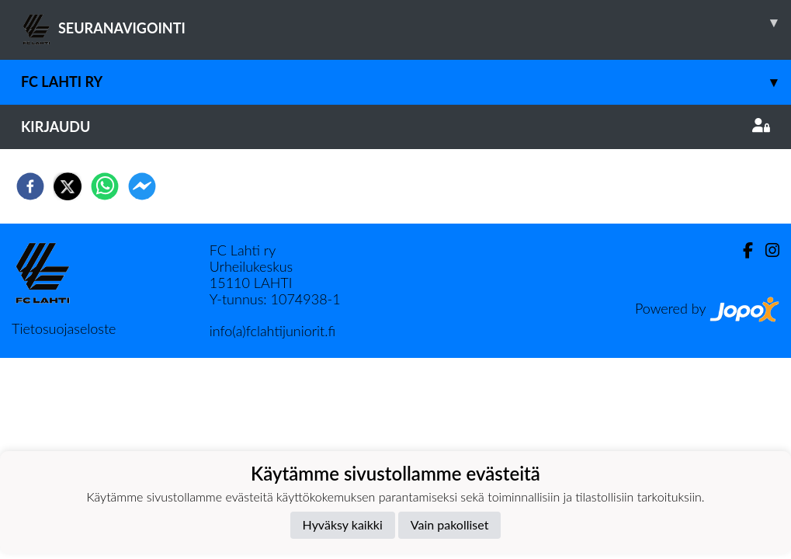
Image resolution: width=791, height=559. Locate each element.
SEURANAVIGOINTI (406, 22)
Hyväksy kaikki (343, 524)
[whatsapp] (105, 186)
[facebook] (30, 186)
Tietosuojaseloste (64, 328)
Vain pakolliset (450, 524)
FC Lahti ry (406, 82)
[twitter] (68, 186)
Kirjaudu (395, 126)
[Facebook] (741, 250)
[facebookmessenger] (142, 186)
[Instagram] (766, 250)
